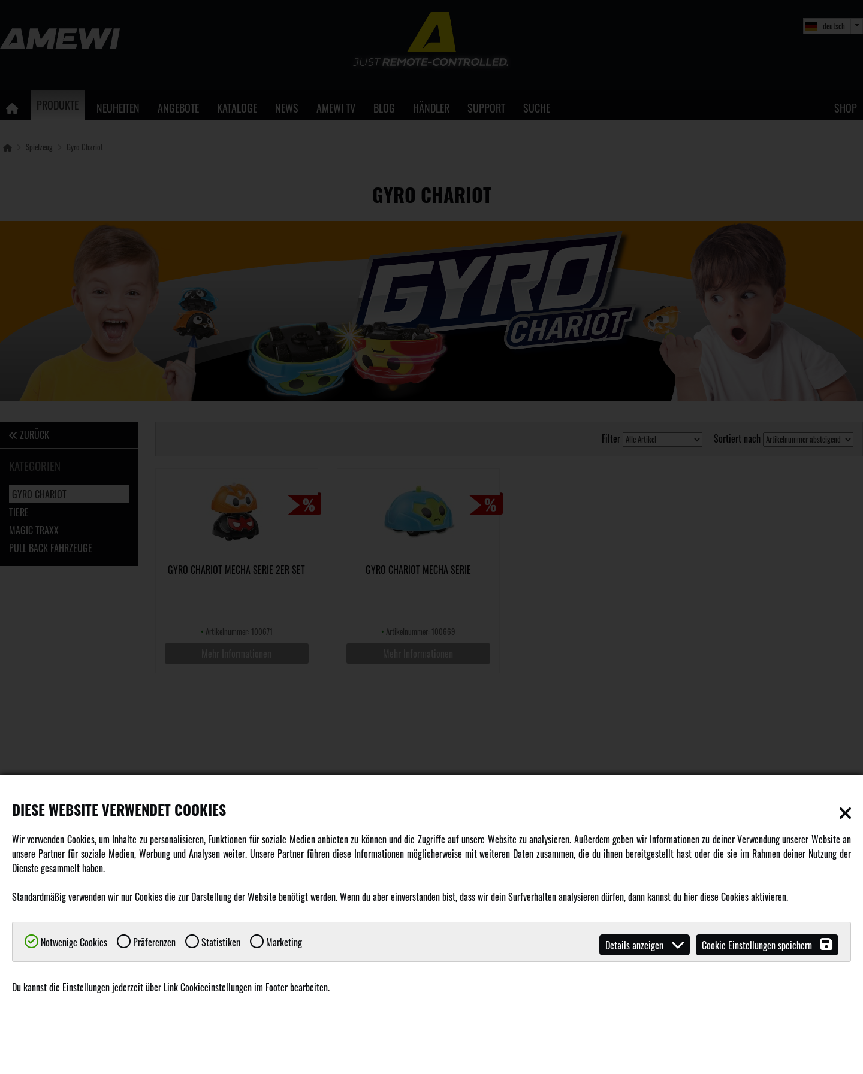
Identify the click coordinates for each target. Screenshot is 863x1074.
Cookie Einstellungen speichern (767, 944)
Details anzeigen (644, 944)
